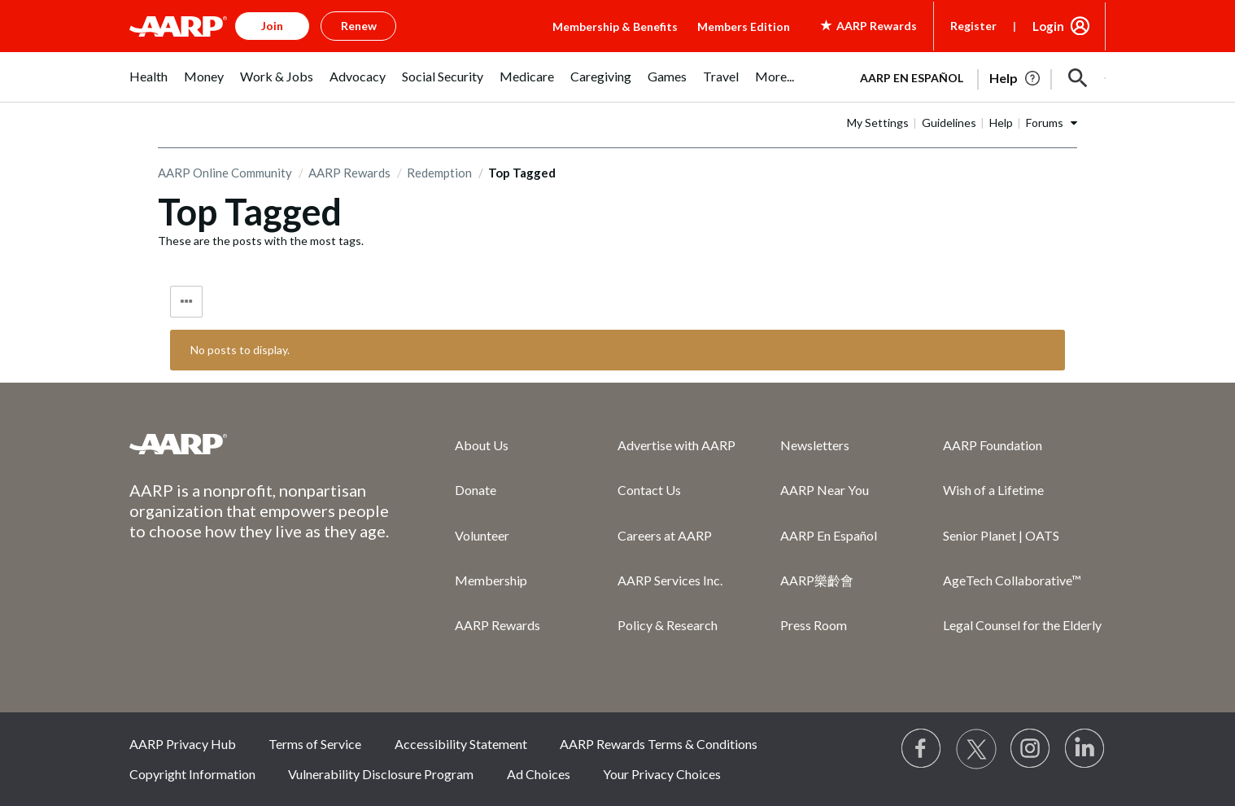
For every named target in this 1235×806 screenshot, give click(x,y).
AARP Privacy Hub (182, 743)
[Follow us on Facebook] (921, 749)
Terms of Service (314, 743)
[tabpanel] (975, 76)
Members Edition (743, 26)
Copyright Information (192, 774)
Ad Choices (538, 774)
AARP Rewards (349, 172)
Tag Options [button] (186, 302)
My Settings (878, 122)
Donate (475, 489)
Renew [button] (359, 26)
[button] (1078, 78)
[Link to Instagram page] (1030, 749)
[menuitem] (148, 85)
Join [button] (272, 26)
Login (1048, 26)
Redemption (439, 172)
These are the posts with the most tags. (261, 240)
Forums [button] (1044, 122)
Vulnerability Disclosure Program (380, 774)
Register (973, 26)
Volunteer (482, 535)
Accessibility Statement (461, 743)
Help (1001, 122)
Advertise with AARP (676, 445)
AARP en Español (911, 78)
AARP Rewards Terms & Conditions (658, 743)
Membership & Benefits (615, 26)
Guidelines (949, 122)
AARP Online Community (225, 172)
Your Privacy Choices (662, 774)
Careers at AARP (665, 535)
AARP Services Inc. (670, 580)
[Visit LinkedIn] (1085, 749)
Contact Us (649, 489)
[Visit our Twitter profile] (976, 749)
